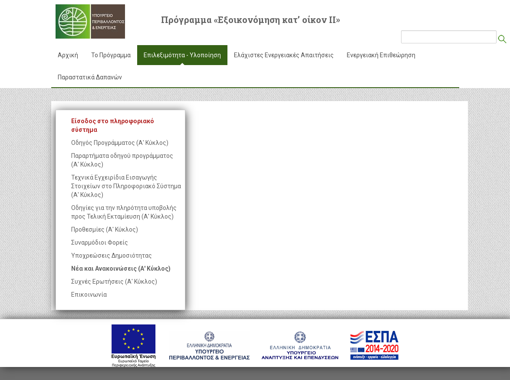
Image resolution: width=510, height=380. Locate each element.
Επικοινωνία (89, 294)
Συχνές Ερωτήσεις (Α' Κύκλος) (114, 281)
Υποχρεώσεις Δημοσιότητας (111, 255)
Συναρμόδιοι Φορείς (99, 242)
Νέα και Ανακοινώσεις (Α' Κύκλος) (121, 268)
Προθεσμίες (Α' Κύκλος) (104, 229)
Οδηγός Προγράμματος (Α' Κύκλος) (119, 142)
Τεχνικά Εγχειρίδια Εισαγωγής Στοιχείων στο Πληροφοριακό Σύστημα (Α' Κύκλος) (126, 186)
